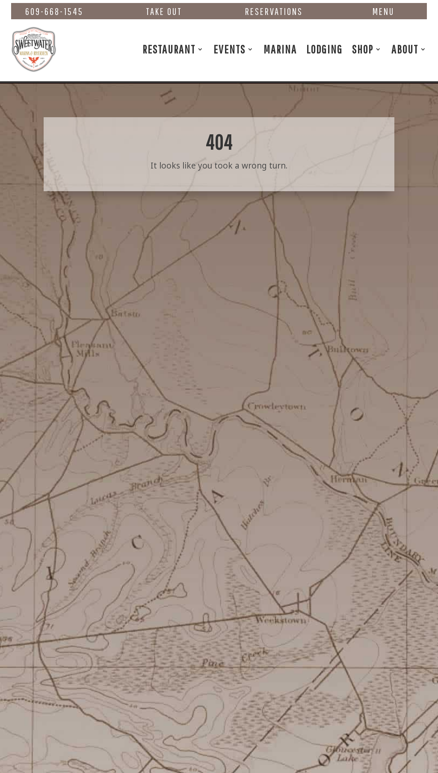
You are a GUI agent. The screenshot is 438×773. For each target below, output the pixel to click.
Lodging (324, 49)
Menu (383, 11)
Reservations (274, 11)
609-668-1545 (54, 11)
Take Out (164, 11)
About (404, 49)
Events (229, 49)
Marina (280, 49)
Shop (362, 49)
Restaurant (168, 49)
